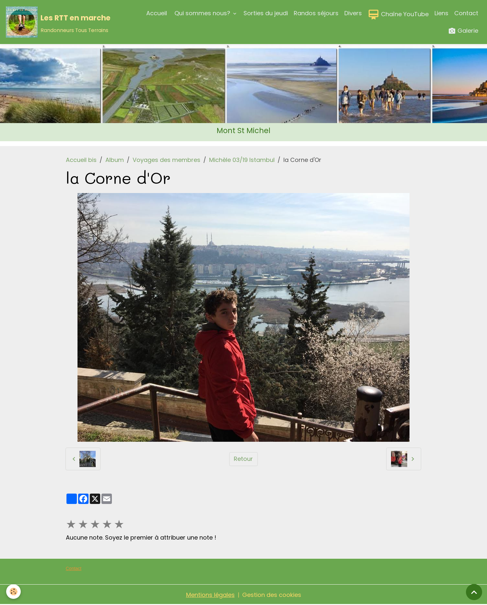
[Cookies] (13, 591)
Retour (243, 459)
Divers (353, 13)
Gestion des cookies (271, 595)
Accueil (156, 13)
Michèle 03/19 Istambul (242, 160)
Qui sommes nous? (202, 13)
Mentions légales (210, 595)
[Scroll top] (474, 592)
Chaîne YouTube (398, 14)
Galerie (463, 31)
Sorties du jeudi (265, 13)
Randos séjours (316, 13)
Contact (466, 13)
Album (114, 160)
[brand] (57, 22)
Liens (441, 13)
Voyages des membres (166, 160)
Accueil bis (81, 160)
